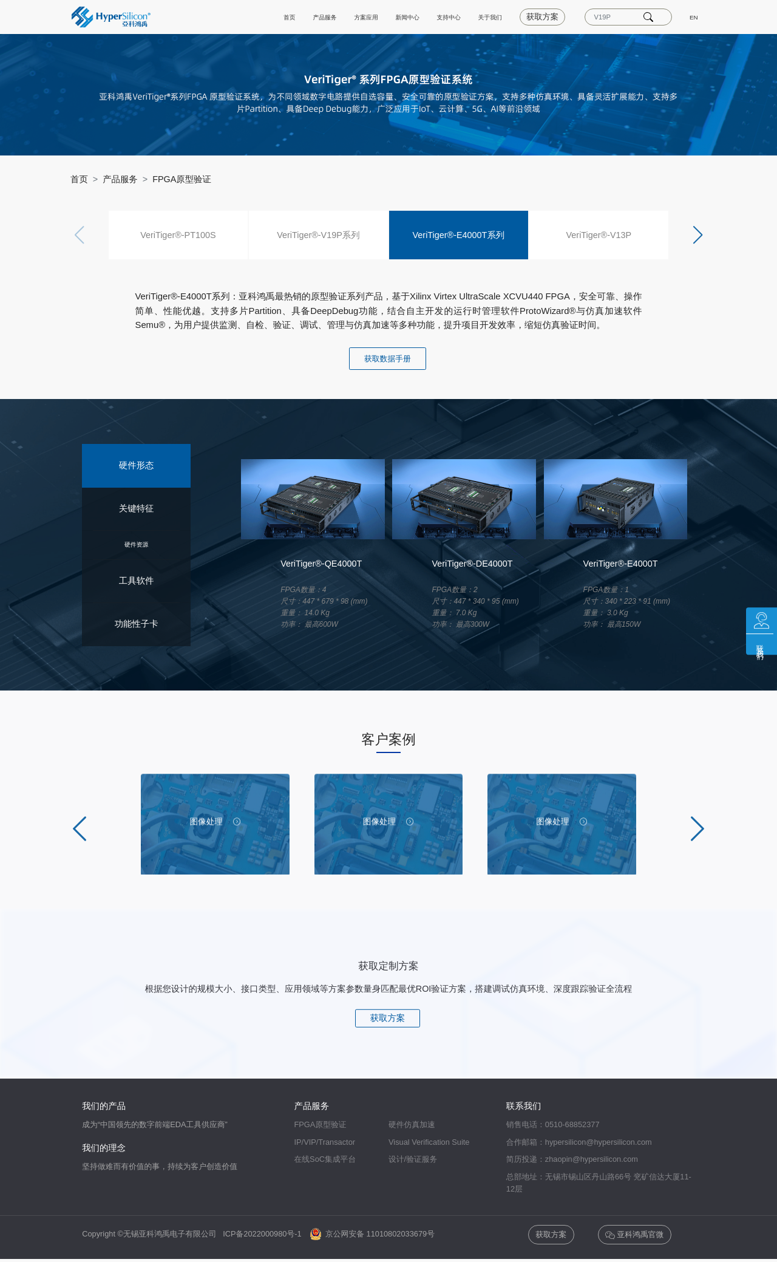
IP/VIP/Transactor (325, 1142)
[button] (697, 235)
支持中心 (424, 16)
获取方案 (536, 16)
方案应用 (320, 16)
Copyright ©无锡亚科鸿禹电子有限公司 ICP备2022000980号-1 (195, 1234)
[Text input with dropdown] (611, 17)
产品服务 (267, 16)
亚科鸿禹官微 (634, 1235)
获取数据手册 (387, 358)
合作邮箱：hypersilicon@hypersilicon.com (579, 1142)
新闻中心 (372, 16)
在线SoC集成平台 (325, 1159)
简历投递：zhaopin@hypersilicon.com (572, 1159)
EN (692, 16)
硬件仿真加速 (411, 1125)
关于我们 (477, 16)
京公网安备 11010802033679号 (372, 1234)
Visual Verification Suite (429, 1142)
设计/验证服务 (412, 1159)
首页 (223, 16)
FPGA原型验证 (181, 179)
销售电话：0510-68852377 (553, 1125)
